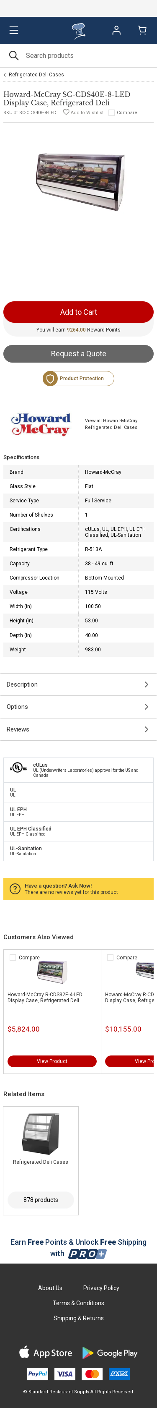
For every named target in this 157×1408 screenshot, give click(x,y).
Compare (127, 112)
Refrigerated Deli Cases (36, 75)
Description (22, 684)
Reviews (18, 729)
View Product (52, 1061)
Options (17, 707)
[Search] (78, 55)
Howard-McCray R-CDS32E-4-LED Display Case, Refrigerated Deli (45, 997)
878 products (40, 1199)
